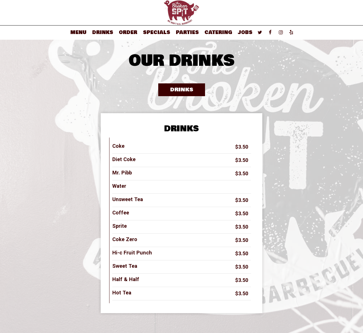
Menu (78, 32)
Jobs (245, 32)
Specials (156, 32)
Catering (218, 32)
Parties (187, 32)
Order (128, 32)
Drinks (102, 32)
